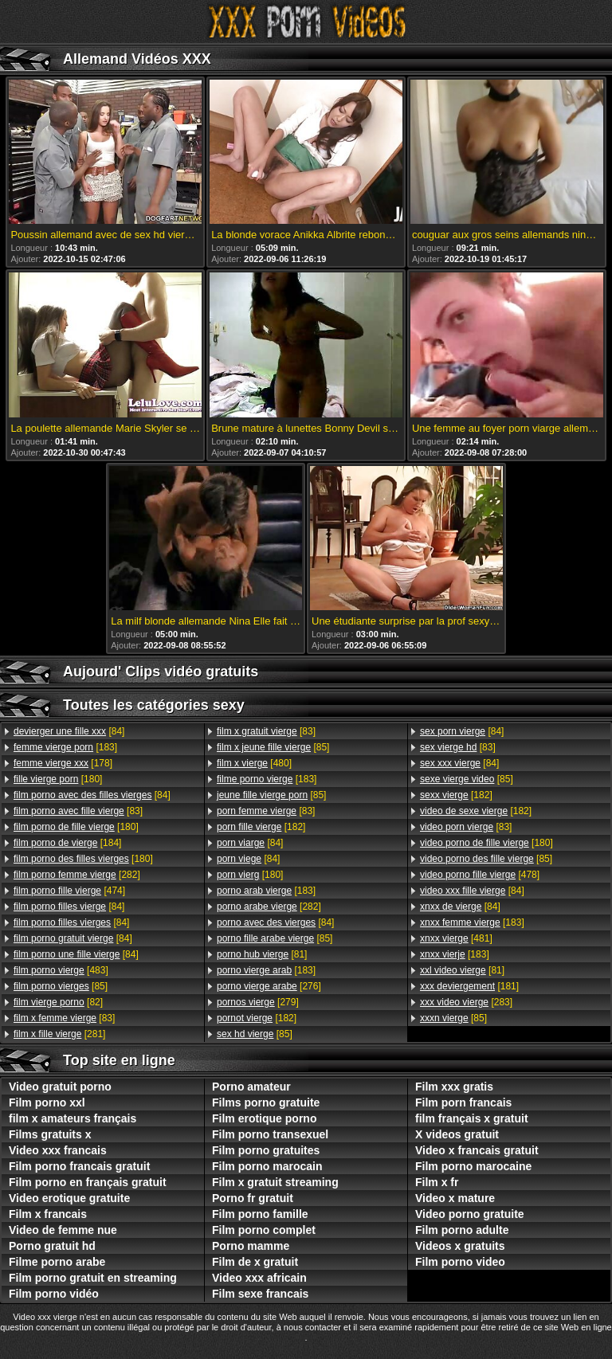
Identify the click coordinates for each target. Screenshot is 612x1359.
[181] (469, 986)
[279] (258, 1002)
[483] (61, 970)
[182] (261, 826)
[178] (63, 763)
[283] (466, 1002)
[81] (262, 954)
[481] (456, 938)
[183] (65, 747)
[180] (58, 779)
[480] (254, 763)
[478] (479, 874)
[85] (61, 986)
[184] (67, 842)
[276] (269, 986)
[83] (78, 811)
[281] (59, 1034)
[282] (77, 874)
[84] (69, 731)
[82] (58, 1002)
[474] (69, 890)
